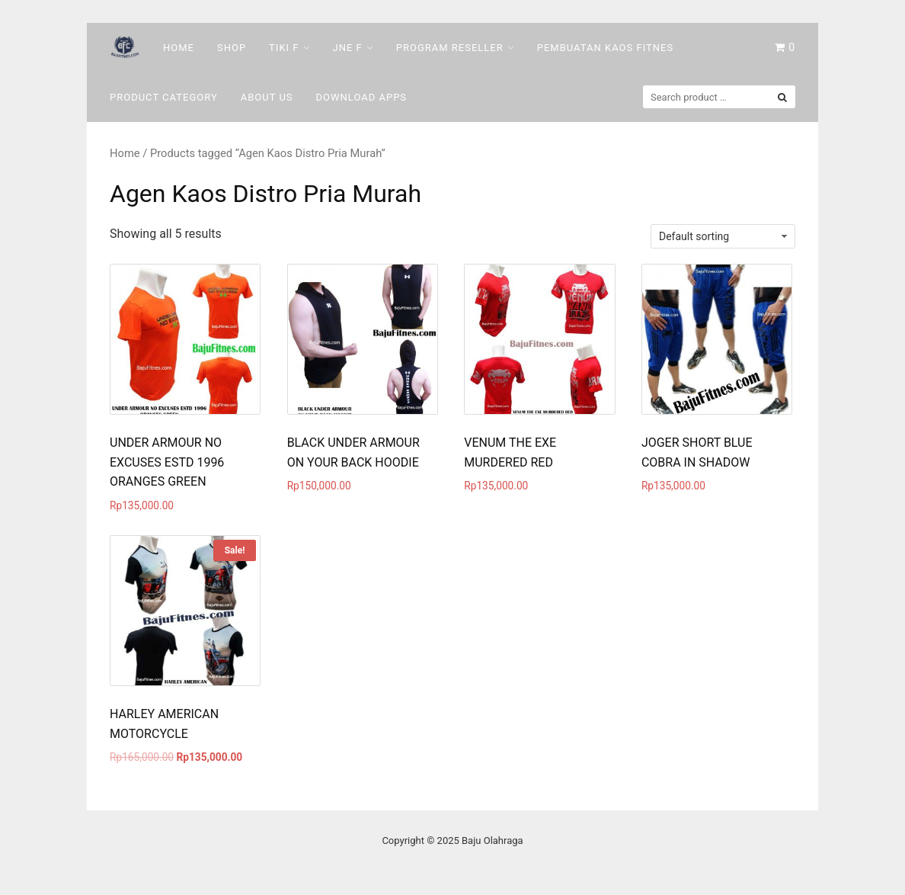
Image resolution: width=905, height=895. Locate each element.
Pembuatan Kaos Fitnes (605, 47)
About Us (267, 97)
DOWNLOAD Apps (362, 97)
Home (178, 47)
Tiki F (284, 47)
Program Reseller (450, 47)
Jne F (348, 47)
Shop (231, 47)
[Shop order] (723, 236)
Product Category (164, 97)
